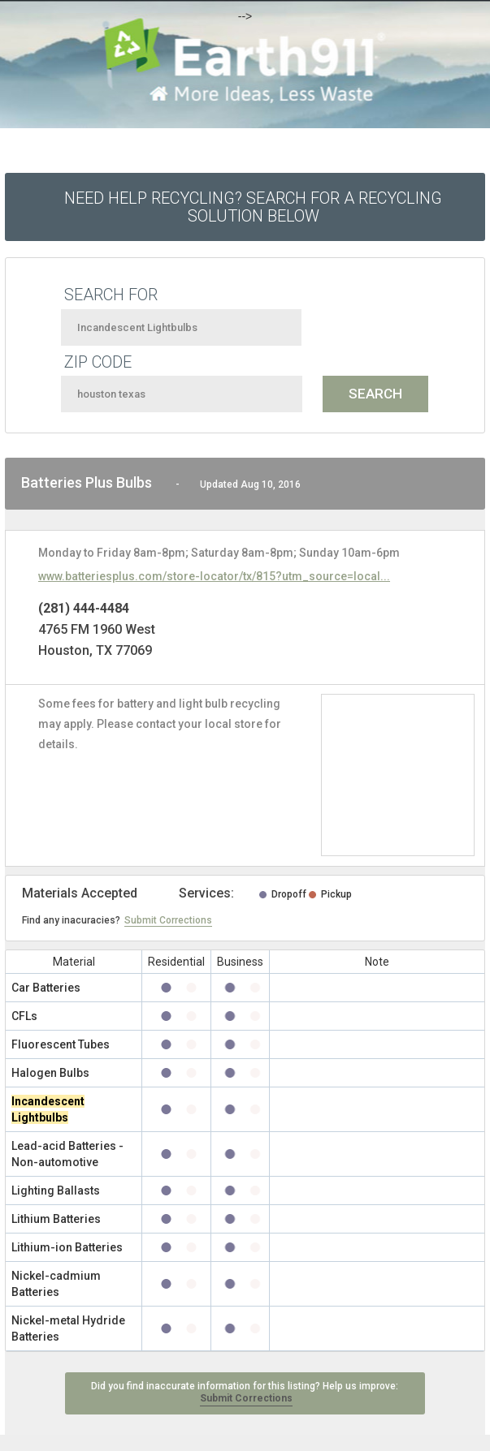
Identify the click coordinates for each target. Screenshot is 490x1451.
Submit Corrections (168, 920)
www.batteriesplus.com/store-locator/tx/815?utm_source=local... (214, 576)
